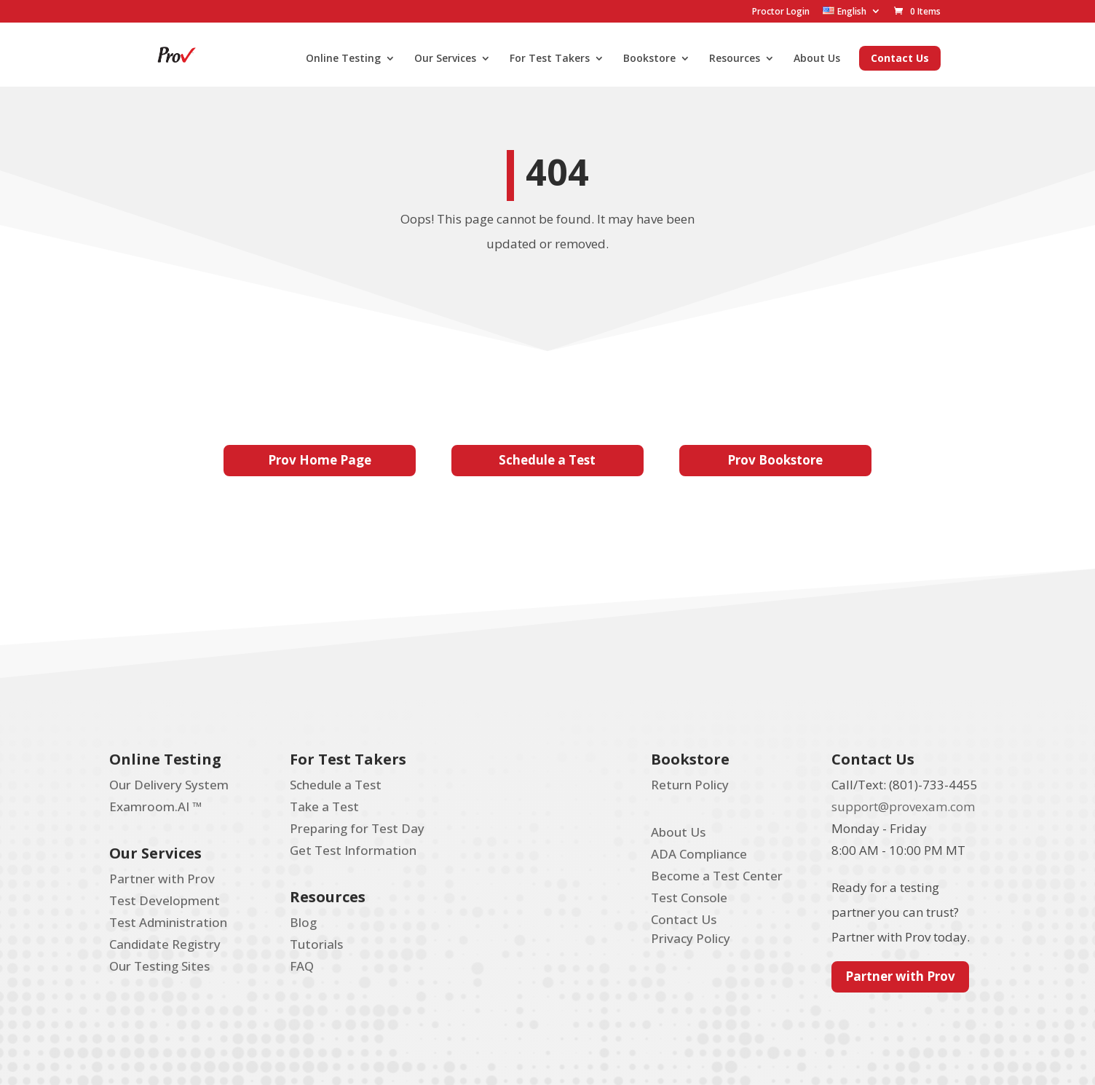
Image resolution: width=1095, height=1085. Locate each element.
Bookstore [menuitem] (649, 59)
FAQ (302, 966)
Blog (303, 922)
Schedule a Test (547, 459)
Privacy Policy (690, 938)
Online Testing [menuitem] (343, 59)
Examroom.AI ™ (155, 806)
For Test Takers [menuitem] (550, 59)
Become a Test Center (717, 875)
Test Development (164, 900)
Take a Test (324, 806)
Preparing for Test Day (357, 828)
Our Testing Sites (159, 966)
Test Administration (168, 922)
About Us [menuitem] (817, 59)
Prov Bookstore (775, 459)
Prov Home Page (319, 459)
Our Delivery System (169, 784)
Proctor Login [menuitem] (781, 11)
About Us (678, 832)
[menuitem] (852, 11)
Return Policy (690, 784)
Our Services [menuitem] (445, 59)
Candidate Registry (165, 944)
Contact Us (683, 919)
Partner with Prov (162, 878)
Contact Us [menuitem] (900, 58)
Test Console (689, 897)
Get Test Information (353, 850)
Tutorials (316, 944)
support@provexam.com (903, 806)
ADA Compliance (699, 853)
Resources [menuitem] (734, 59)
